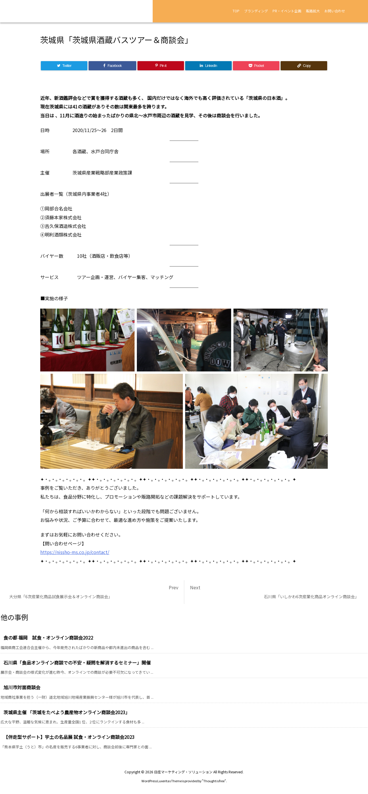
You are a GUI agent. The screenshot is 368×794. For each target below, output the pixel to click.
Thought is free (214, 780)
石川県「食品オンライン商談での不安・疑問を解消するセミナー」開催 (77, 662)
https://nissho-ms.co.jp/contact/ (74, 552)
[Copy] (304, 65)
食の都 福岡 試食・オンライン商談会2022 (48, 637)
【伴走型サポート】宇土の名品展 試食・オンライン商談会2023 (69, 736)
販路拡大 (313, 10)
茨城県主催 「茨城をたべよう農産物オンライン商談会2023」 (66, 712)
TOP (236, 10)
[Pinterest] (160, 65)
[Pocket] (256, 65)
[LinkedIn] (208, 65)
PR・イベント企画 (287, 10)
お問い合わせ (334, 10)
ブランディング (256, 10)
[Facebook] (112, 65)
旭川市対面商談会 (21, 687)
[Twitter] (64, 65)
